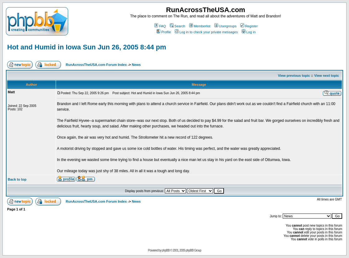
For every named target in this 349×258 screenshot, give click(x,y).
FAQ (160, 26)
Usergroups (225, 26)
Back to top (17, 179)
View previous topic (294, 75)
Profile (163, 32)
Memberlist (200, 26)
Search (177, 26)
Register (249, 26)
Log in (249, 32)
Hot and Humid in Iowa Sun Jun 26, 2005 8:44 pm (86, 47)
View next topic (326, 75)
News (136, 65)
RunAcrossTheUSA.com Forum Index (96, 65)
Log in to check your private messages (206, 32)
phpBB (166, 250)
